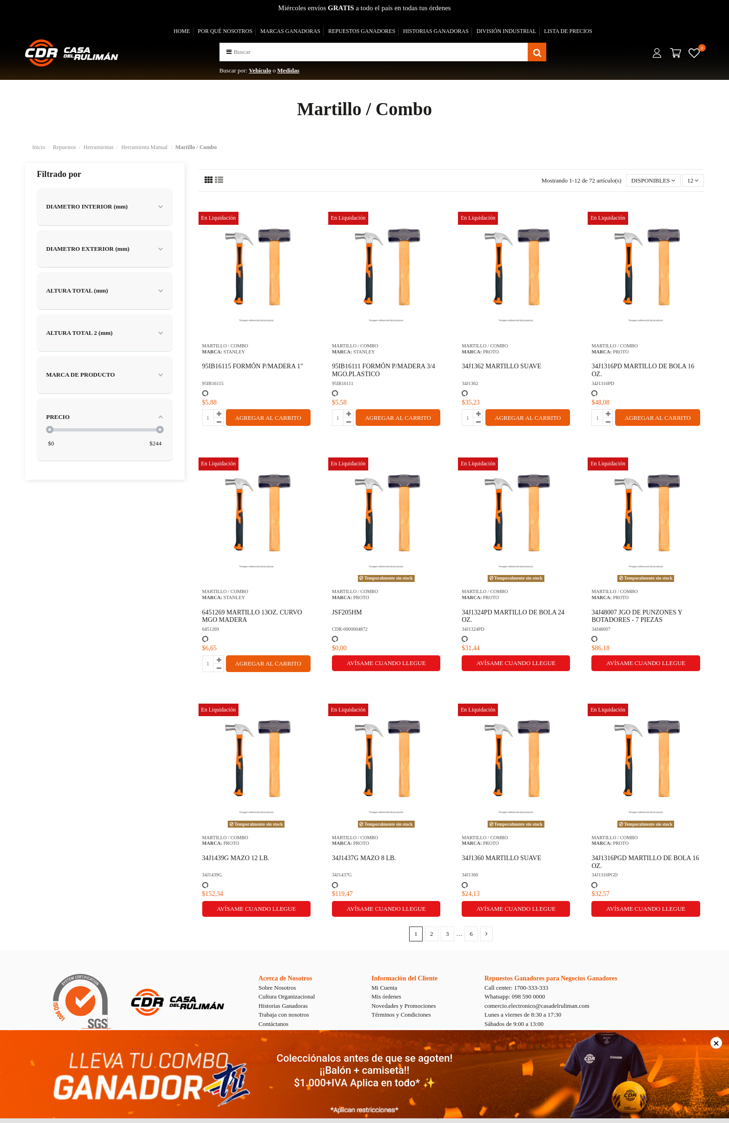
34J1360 (470, 874)
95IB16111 (342, 383)
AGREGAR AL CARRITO (268, 417)
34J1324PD (473, 629)
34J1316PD (602, 383)
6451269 (210, 629)
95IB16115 (213, 383)
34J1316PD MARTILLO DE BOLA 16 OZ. (642, 370)
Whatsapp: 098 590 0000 (514, 996)
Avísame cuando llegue (385, 662)
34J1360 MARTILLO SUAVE (501, 858)
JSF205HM (347, 612)
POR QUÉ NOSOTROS (225, 31)
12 (692, 180)
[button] (229, 51)
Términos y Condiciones (401, 1014)
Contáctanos (273, 1023)
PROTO (491, 351)
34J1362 (470, 383)
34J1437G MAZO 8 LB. (364, 858)
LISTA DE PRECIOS (568, 31)
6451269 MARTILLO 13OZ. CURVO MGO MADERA (252, 616)
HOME (181, 31)
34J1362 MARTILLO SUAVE (501, 366)
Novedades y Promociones (403, 1005)
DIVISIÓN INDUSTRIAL (506, 31)
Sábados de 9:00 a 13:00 (513, 1023)
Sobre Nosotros (277, 987)
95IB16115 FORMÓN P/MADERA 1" (252, 366)
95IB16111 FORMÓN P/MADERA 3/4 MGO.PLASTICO (383, 370)
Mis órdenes (386, 996)
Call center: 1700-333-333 (516, 987)
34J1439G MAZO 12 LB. (236, 858)
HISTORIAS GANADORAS (436, 31)
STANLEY (234, 351)
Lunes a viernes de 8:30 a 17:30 (522, 1014)
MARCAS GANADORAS (290, 31)
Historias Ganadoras (283, 1005)
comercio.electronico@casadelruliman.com (537, 1005)
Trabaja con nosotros (283, 1014)
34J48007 (600, 629)
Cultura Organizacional (286, 996)
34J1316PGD (604, 874)
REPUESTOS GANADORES (361, 31)
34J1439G (212, 874)
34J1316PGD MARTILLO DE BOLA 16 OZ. (645, 862)
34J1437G (342, 874)
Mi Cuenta (384, 987)
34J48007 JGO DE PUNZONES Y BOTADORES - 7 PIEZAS (636, 616)
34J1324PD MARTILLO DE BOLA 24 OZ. (513, 616)
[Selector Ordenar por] (653, 180)
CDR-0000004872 (350, 629)
